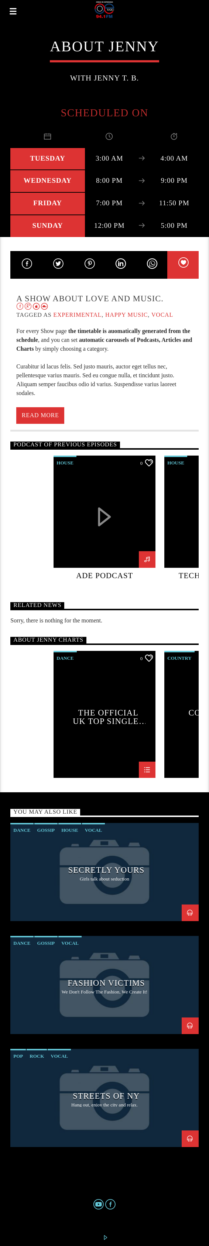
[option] (104, 523)
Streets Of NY (106, 1096)
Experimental (77, 315)
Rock (37, 1056)
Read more (40, 415)
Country (179, 658)
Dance (64, 658)
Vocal (162, 315)
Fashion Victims (106, 983)
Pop (18, 1056)
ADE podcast (104, 575)
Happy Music (126, 315)
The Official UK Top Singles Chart (108, 716)
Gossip (46, 830)
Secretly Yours (106, 870)
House (64, 463)
